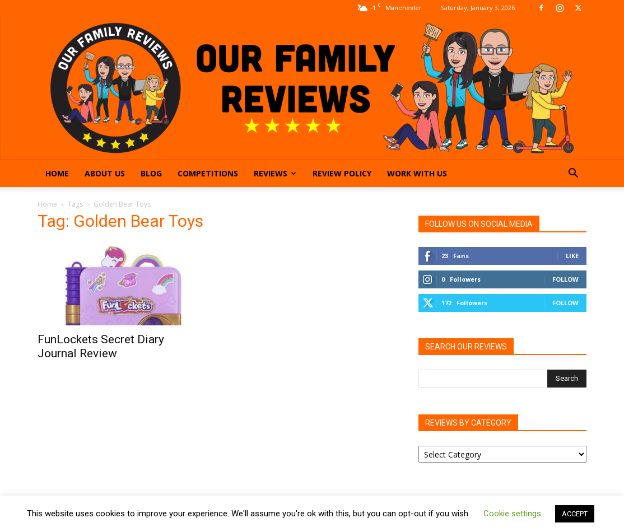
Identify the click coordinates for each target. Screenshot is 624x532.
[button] (573, 174)
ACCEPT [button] (575, 514)
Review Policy (342, 173)
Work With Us (417, 173)
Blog (151, 173)
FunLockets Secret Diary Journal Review (101, 346)
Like (572, 255)
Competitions (208, 173)
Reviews (275, 173)
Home (57, 173)
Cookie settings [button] (512, 513)
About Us (105, 173)
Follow (565, 279)
